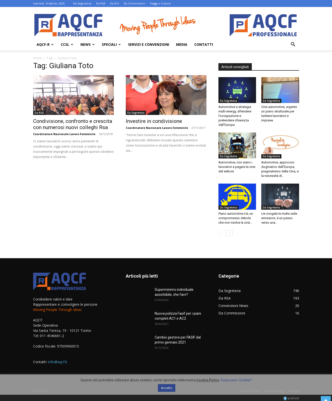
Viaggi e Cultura (160, 3)
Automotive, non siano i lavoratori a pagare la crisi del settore (236, 166)
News (87, 44)
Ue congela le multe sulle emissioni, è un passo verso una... (279, 218)
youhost (291, 398)
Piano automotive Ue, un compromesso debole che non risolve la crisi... (235, 218)
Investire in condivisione (154, 121)
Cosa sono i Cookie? (236, 380)
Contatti (203, 44)
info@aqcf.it (57, 361)
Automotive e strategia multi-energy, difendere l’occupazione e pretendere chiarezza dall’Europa (234, 116)
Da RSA (100, 3)
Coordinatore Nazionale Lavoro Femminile (64, 134)
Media (181, 44)
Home (37, 58)
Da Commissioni (134, 3)
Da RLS (114, 3)
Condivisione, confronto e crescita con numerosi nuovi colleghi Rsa (72, 124)
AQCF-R (45, 44)
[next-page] (229, 233)
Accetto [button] (166, 388)
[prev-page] (221, 233)
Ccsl (67, 44)
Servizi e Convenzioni (148, 44)
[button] (293, 45)
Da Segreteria (82, 3)
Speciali (111, 44)
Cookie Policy (208, 380)
